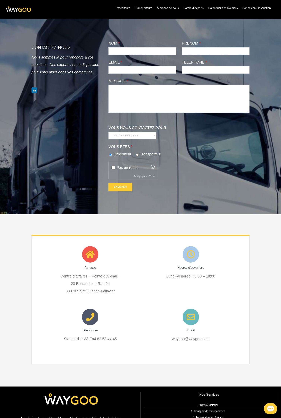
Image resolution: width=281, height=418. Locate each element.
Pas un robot (127, 167)
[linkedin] (34, 90)
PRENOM (191, 43)
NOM (114, 43)
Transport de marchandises (209, 411)
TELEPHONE (194, 62)
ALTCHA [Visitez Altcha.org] (150, 176)
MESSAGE (118, 81)
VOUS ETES (120, 147)
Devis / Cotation (209, 404)
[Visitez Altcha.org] (153, 167)
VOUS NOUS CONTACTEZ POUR (137, 128)
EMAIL (115, 62)
